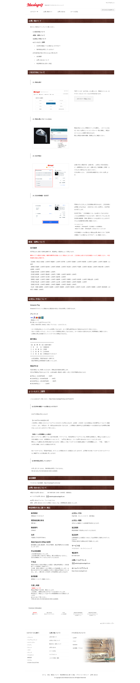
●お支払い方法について (39, 39)
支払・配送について (53, 675)
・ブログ (74, 641)
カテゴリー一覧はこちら (84, 99)
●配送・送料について (39, 35)
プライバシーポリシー (82, 675)
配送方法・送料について (55, 644)
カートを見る (73, 11)
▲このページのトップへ (107, 623)
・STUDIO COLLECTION (32, 662)
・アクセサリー (30, 655)
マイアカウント (109, 2)
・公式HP (74, 637)
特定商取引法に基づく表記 (67, 675)
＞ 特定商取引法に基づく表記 (43, 63)
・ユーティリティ (30, 642)
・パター (28, 650)
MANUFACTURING (92, 614)
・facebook (74, 644)
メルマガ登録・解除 (54, 658)
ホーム (44, 675)
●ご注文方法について (39, 31)
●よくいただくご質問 (39, 42)
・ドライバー (29, 637)
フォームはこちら (50, 500)
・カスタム (29, 660)
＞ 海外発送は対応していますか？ (44, 49)
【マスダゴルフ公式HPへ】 (108, 9)
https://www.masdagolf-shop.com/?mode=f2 (61, 399)
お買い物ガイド (46, 11)
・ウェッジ (29, 647)
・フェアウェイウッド (31, 640)
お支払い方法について (54, 640)
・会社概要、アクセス (77, 648)
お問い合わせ (60, 11)
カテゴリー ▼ (33, 11)
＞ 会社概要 (38, 56)
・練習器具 (29, 657)
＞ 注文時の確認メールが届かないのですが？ (47, 46)
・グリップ (29, 652)
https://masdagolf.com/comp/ (52, 483)
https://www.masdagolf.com (79, 571)
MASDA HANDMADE (78, 614)
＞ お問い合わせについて (41, 60)
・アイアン (29, 645)
